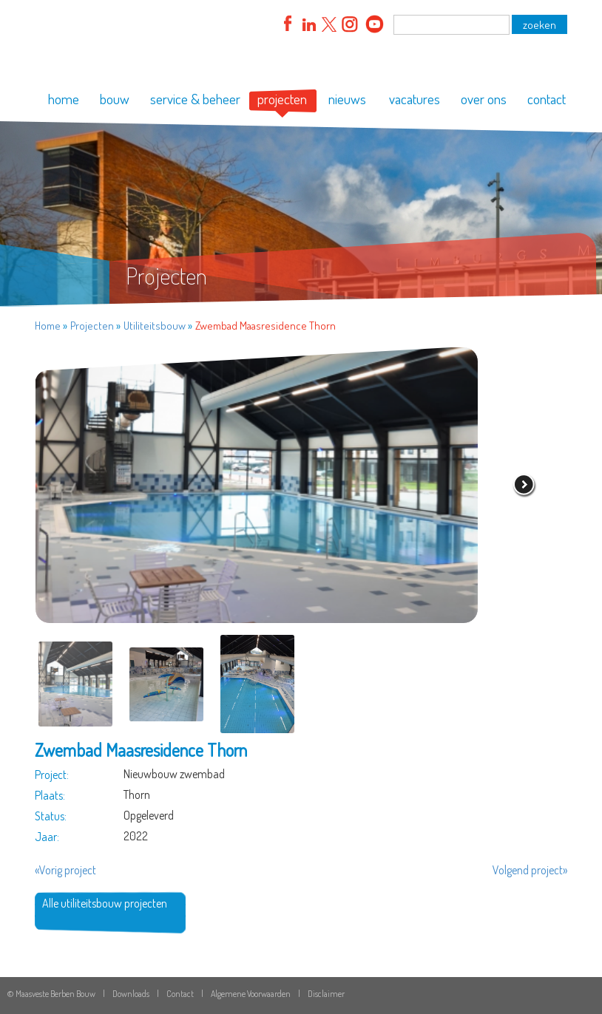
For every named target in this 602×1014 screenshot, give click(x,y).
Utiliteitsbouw (155, 326)
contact (546, 98)
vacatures (414, 98)
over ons (484, 98)
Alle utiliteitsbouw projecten (104, 903)
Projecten (92, 326)
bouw (114, 98)
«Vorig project (65, 869)
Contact (180, 993)
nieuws (347, 98)
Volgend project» (530, 869)
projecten (282, 98)
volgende (524, 485)
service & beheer (195, 98)
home (63, 98)
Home (48, 326)
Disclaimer (326, 993)
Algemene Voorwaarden (251, 993)
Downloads (130, 993)
